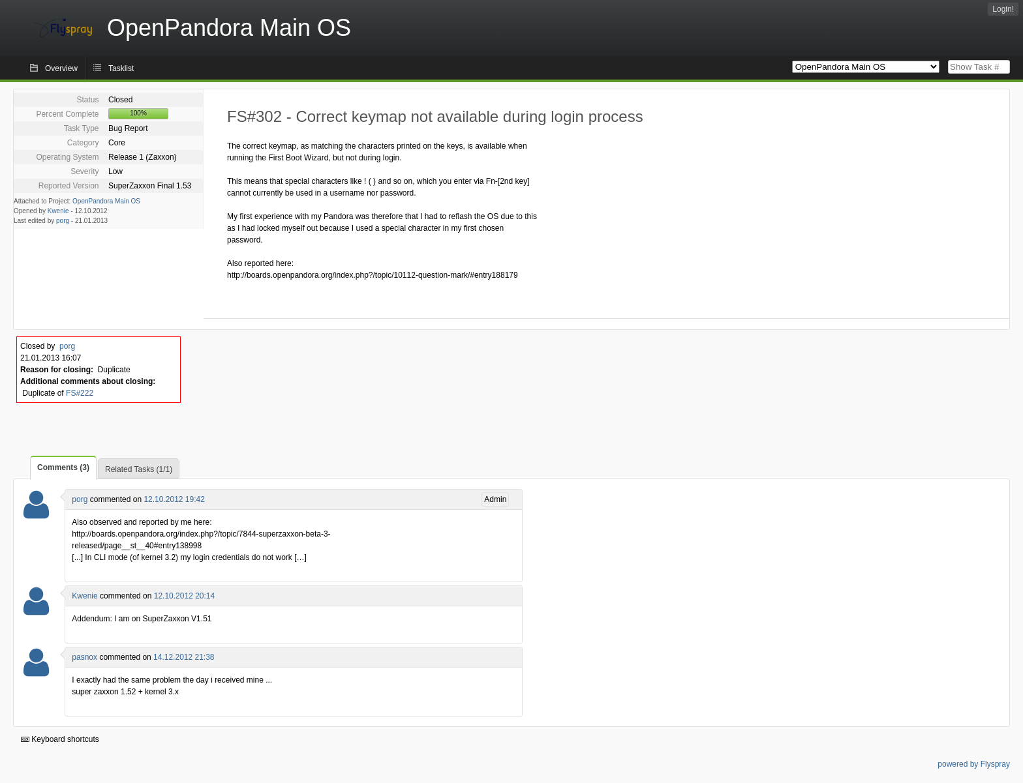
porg (62, 220)
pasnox (84, 657)
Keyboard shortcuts (60, 739)
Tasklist (121, 68)
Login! (1003, 9)
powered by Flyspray (974, 764)
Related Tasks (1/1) (138, 469)
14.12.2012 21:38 (183, 657)
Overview (61, 68)
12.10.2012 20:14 (184, 595)
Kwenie (58, 210)
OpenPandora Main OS (106, 201)
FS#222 (79, 393)
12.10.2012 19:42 (174, 499)
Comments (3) (63, 467)
